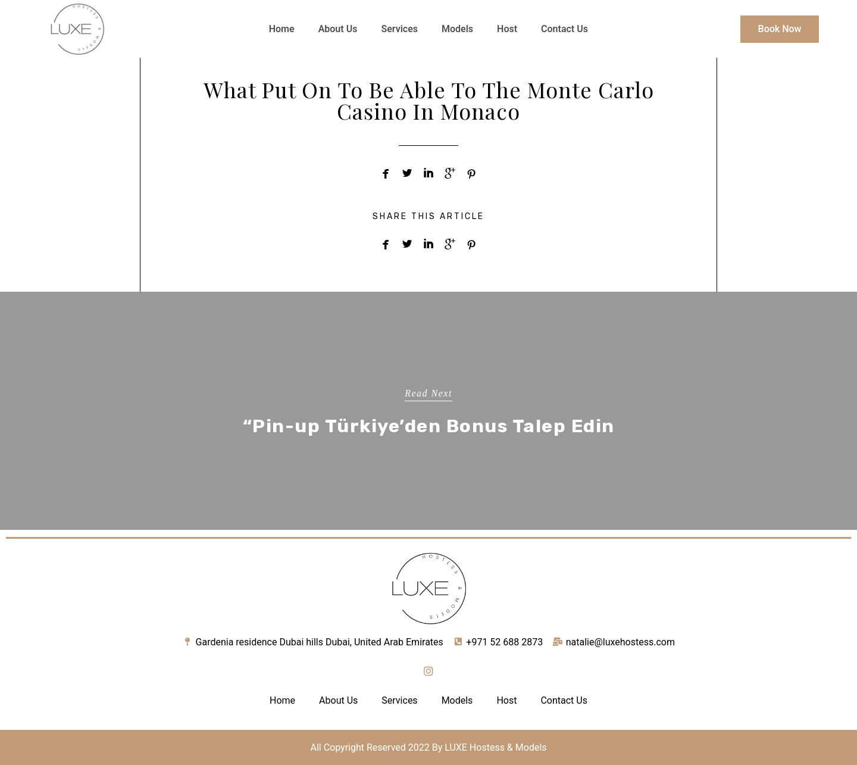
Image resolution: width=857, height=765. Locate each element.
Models (457, 29)
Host (507, 29)
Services (399, 29)
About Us (338, 29)
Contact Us (564, 29)
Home (282, 29)
